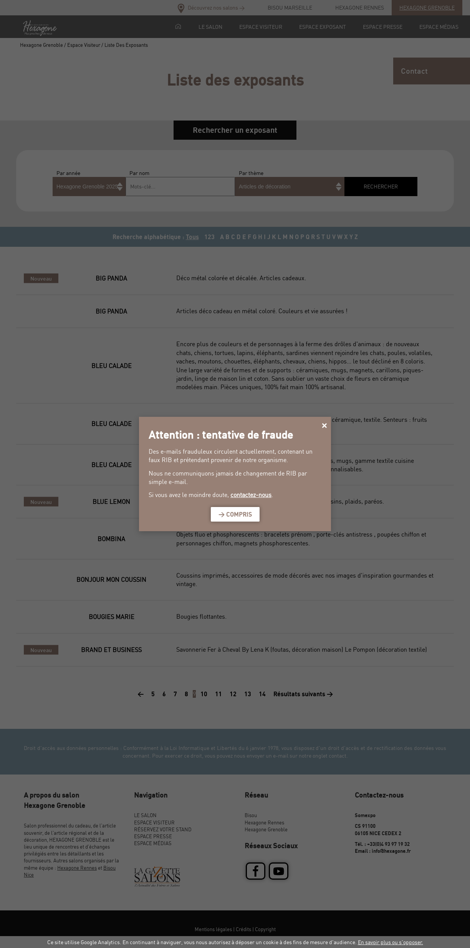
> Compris (235, 514)
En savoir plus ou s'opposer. (390, 942)
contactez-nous (250, 495)
